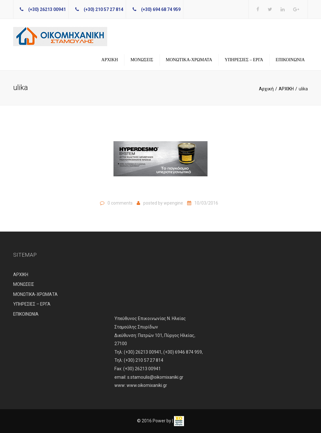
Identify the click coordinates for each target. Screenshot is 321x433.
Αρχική (266, 88)
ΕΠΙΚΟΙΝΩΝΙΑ (290, 59)
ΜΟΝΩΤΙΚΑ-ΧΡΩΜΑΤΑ (189, 59)
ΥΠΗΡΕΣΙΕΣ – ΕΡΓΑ (244, 59)
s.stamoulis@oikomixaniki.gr (155, 377)
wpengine (173, 203)
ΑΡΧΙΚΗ (109, 59)
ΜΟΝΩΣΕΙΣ (141, 59)
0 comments (120, 203)
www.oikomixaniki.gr (147, 385)
